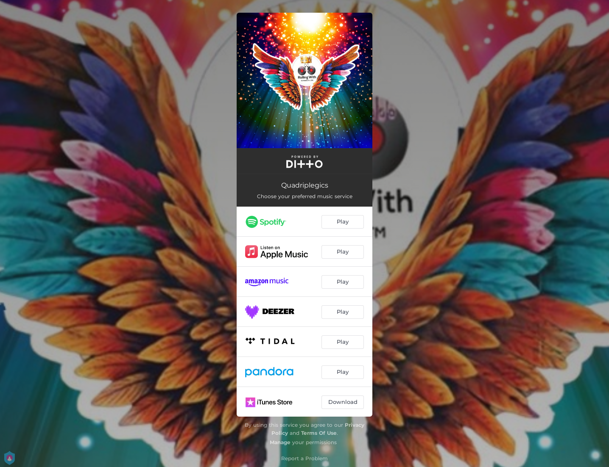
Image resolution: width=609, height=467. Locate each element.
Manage (280, 442)
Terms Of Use (319, 433)
